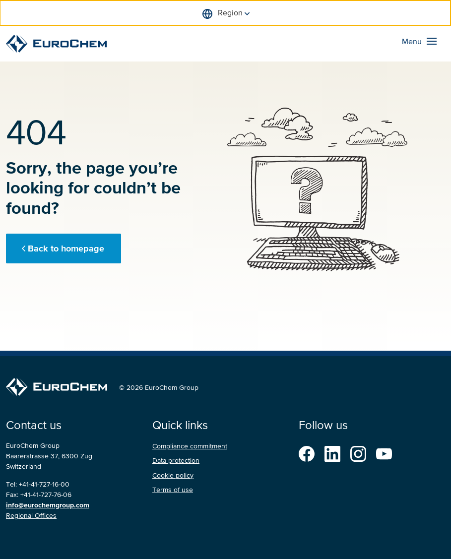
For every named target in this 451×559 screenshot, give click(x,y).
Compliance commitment (189, 446)
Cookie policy (172, 475)
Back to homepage (66, 248)
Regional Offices (31, 515)
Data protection (175, 460)
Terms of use (172, 490)
